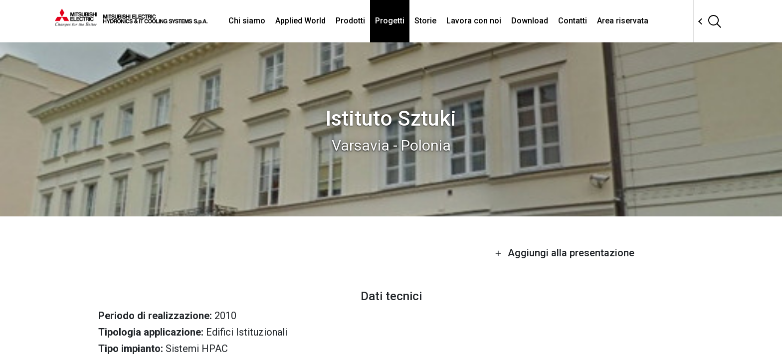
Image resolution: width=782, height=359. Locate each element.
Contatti (572, 20)
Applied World (300, 20)
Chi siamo (246, 20)
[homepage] (131, 22)
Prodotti (350, 20)
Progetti (389, 20)
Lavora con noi (473, 20)
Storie (425, 20)
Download (529, 20)
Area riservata (622, 20)
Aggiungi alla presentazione (564, 253)
